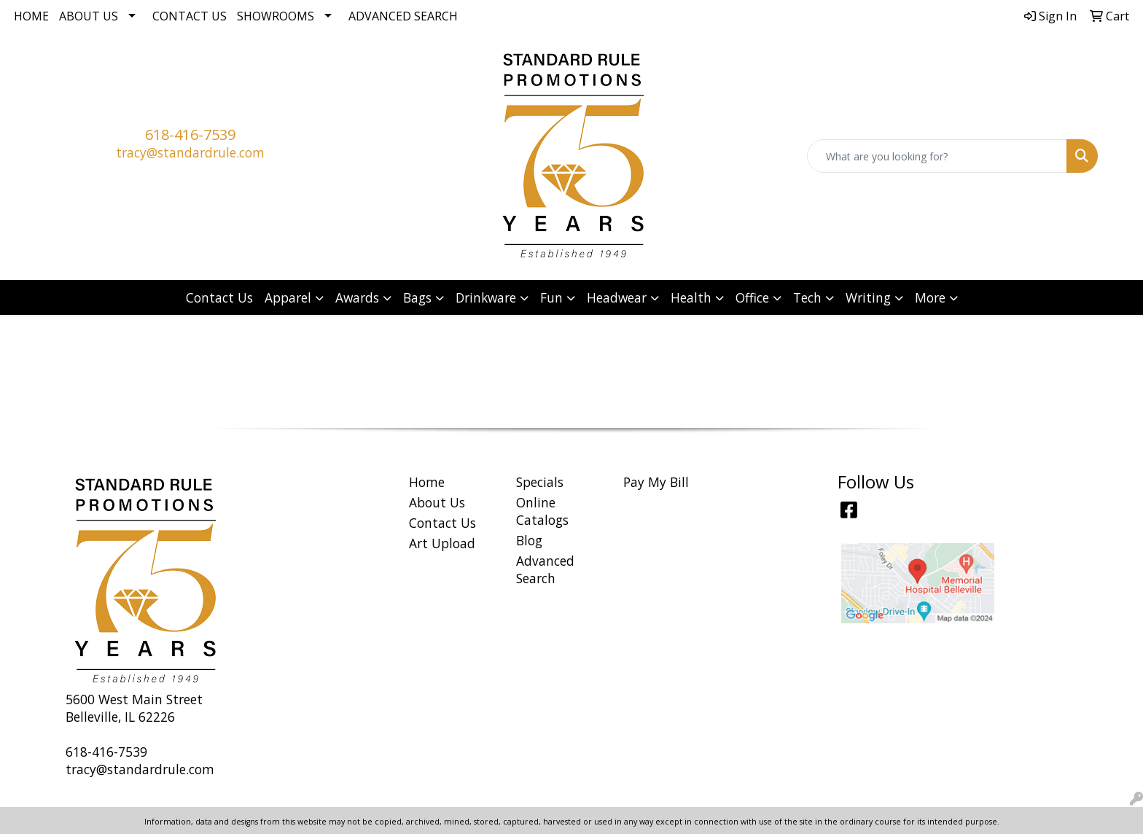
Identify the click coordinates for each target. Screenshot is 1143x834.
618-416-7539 (190, 134)
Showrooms (275, 16)
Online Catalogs (542, 511)
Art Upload (442, 543)
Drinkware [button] (486, 297)
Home (31, 16)
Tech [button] (807, 297)
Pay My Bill (656, 482)
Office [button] (752, 297)
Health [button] (691, 297)
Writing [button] (868, 297)
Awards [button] (357, 297)
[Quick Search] (937, 156)
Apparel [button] (288, 297)
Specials (539, 482)
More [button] (930, 297)
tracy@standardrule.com (190, 152)
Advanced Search (403, 16)
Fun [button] (551, 297)
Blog (529, 540)
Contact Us (189, 16)
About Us (88, 16)
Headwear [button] (617, 297)
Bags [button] (417, 297)
